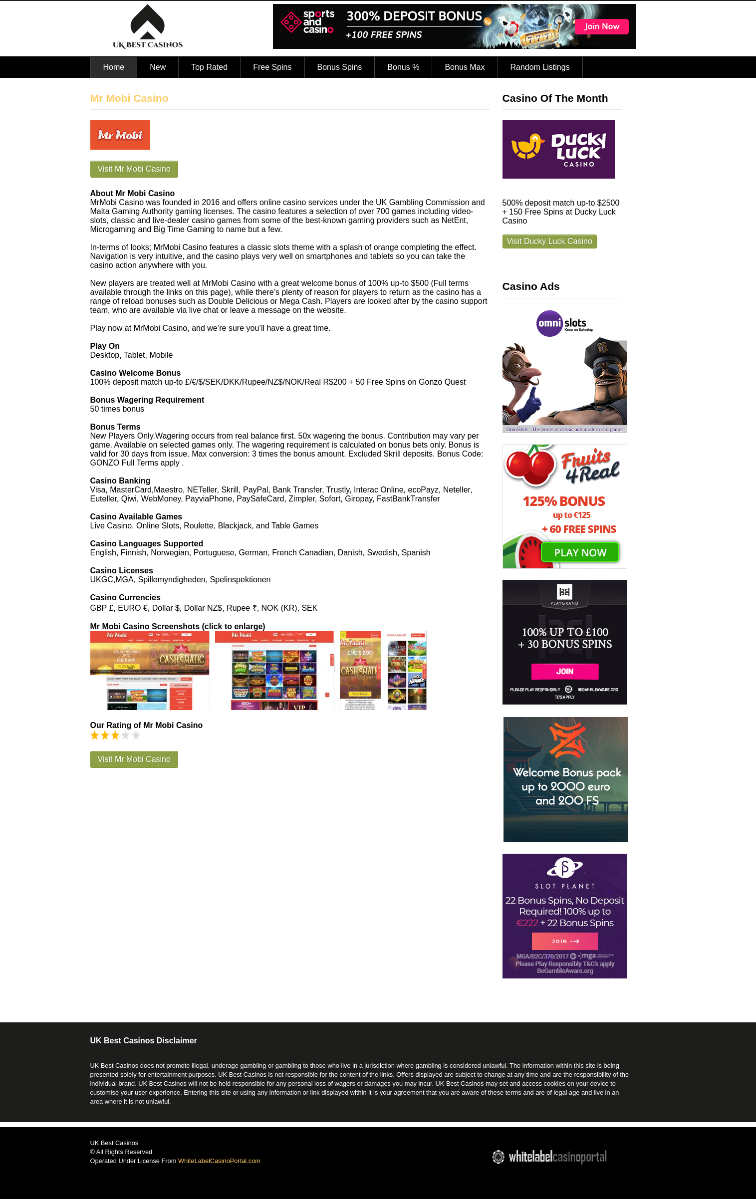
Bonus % (403, 67)
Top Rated (209, 67)
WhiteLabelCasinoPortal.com (219, 1161)
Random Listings (539, 67)
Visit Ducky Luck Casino (549, 241)
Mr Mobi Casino (129, 98)
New (158, 67)
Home (114, 67)
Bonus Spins (339, 67)
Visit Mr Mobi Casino (134, 169)
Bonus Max (465, 67)
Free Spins (272, 67)
